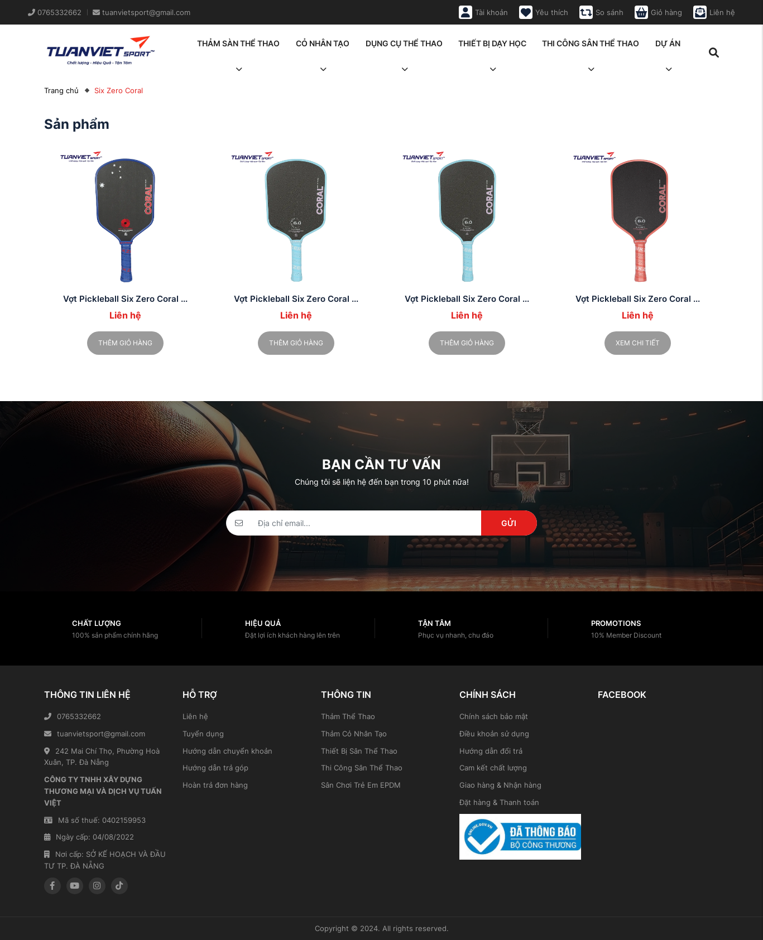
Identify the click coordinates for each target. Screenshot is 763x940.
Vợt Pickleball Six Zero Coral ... (125, 298)
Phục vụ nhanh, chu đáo (455, 635)
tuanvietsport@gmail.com (94, 733)
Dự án (667, 47)
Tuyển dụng (203, 733)
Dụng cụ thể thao (404, 47)
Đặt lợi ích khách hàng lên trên (292, 635)
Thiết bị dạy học (492, 47)
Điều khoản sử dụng (494, 733)
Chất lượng (96, 623)
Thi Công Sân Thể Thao (361, 767)
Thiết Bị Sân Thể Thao (359, 750)
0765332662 (72, 716)
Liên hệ (195, 716)
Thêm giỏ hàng (125, 343)
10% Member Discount (626, 635)
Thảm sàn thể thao (238, 47)
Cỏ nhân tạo (322, 47)
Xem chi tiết (638, 343)
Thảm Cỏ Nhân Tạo (354, 733)
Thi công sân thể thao (590, 47)
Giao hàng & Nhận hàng (500, 784)
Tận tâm (434, 623)
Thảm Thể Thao (348, 716)
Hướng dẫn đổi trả (490, 750)
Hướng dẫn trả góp (215, 767)
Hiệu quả (263, 623)
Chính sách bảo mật (493, 716)
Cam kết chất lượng (493, 767)
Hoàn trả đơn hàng (215, 784)
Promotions (616, 623)
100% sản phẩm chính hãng (115, 635)
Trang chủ (61, 90)
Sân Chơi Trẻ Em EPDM (361, 784)
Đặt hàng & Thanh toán (499, 802)
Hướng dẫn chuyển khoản (227, 750)
